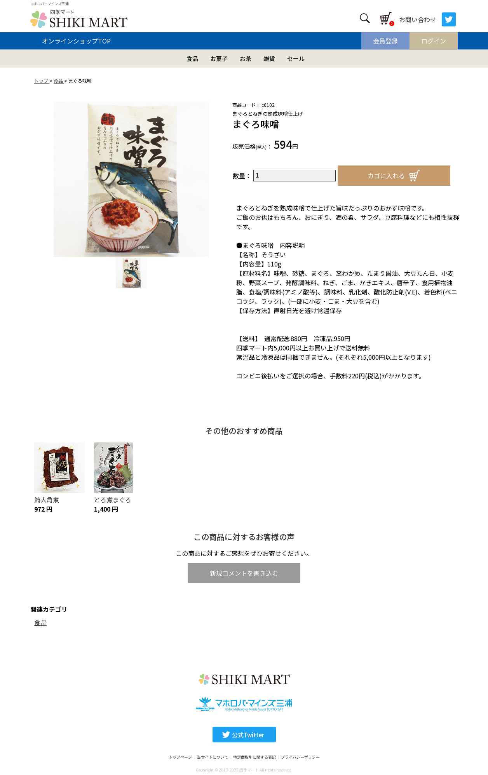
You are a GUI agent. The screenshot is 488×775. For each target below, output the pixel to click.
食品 (192, 58)
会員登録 (385, 40)
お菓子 (219, 58)
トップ (41, 80)
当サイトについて (212, 757)
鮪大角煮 (46, 499)
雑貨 (269, 58)
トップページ (180, 757)
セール (296, 58)
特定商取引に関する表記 (254, 757)
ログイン (433, 40)
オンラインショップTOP (76, 40)
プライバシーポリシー (300, 757)
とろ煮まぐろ (112, 499)
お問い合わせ (417, 19)
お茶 (245, 58)
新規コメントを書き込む (244, 573)
